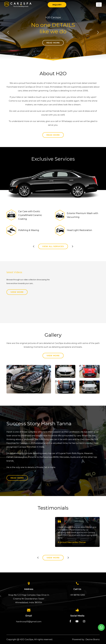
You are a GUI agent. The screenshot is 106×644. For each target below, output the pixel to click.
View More (17, 292)
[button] (8, 31)
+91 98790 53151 (77, 595)
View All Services (53, 246)
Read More (53, 42)
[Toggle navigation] (99, 4)
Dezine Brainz (93, 639)
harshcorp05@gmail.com (28, 621)
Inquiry (57, 4)
